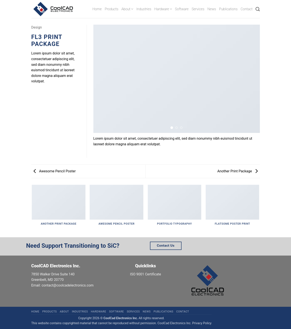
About (127, 9)
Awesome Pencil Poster (55, 171)
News (211, 9)
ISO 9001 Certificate (145, 274)
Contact (246, 9)
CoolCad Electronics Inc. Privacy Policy (185, 323)
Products (111, 9)
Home (97, 9)
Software (182, 9)
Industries (143, 9)
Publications (228, 9)
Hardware (163, 9)
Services (198, 9)
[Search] (258, 9)
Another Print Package (237, 171)
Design (36, 27)
